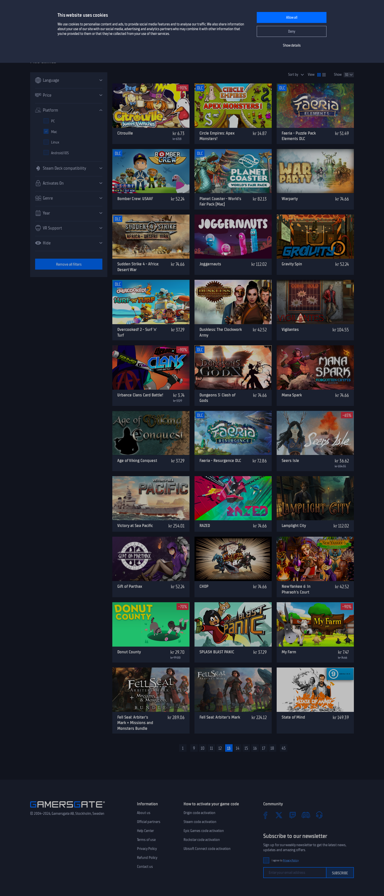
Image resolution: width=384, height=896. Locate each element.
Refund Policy (147, 857)
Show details (292, 45)
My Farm (289, 652)
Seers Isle (290, 460)
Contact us (145, 866)
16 (255, 748)
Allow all (291, 17)
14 (237, 748)
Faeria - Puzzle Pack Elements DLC (299, 136)
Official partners (148, 821)
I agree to (285, 860)
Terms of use (146, 839)
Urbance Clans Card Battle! (140, 395)
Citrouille (125, 133)
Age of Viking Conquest (137, 460)
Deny (291, 31)
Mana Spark (292, 395)
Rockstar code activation (202, 839)
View (311, 74)
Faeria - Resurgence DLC (220, 460)
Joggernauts (210, 264)
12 (220, 748)
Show (338, 74)
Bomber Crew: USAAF (135, 198)
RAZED (204, 525)
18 (272, 748)
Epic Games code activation (204, 830)
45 (284, 748)
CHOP (203, 586)
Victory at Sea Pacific (135, 525)
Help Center (145, 830)
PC (53, 121)
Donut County (129, 652)
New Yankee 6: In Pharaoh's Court (296, 589)
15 (246, 748)
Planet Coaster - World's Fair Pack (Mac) (220, 201)
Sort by (293, 74)
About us (143, 812)
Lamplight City (294, 525)
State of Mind (293, 717)
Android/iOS (60, 152)
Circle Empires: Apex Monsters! (217, 136)
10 (202, 748)
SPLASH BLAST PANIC (216, 652)
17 (263, 748)
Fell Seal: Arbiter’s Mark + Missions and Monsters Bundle (135, 722)
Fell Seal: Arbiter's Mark (219, 717)
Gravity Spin (292, 264)
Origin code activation (199, 812)
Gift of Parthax (129, 586)
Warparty (290, 198)
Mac (54, 131)
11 (211, 748)
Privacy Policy (147, 848)
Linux (55, 142)
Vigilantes (290, 329)
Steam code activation (200, 821)
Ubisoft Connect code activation (207, 848)
